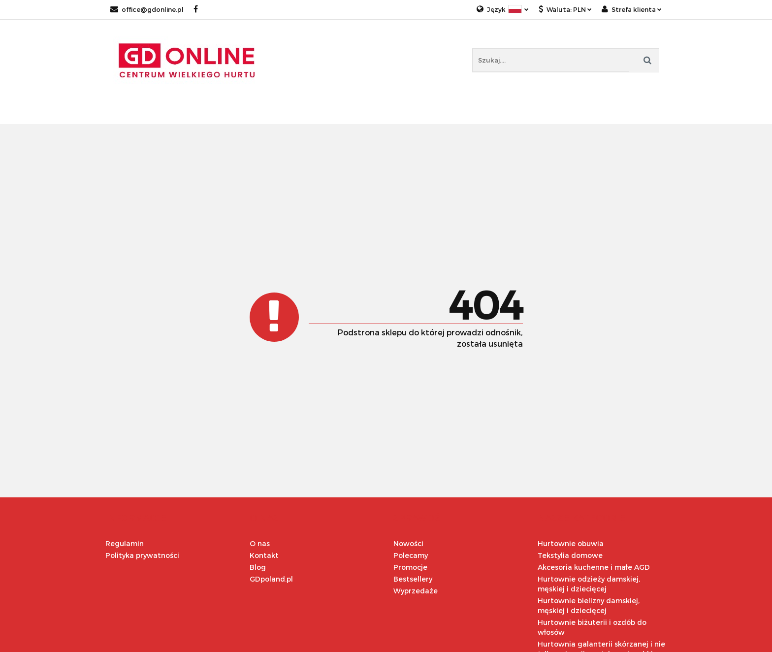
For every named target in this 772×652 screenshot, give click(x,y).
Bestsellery (412, 579)
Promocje (410, 567)
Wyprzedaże (415, 591)
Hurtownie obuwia (571, 543)
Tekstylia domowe (570, 555)
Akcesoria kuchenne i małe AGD (594, 567)
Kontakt (264, 555)
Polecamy (410, 555)
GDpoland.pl (271, 579)
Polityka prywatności (142, 555)
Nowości (408, 543)
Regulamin (124, 543)
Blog (258, 567)
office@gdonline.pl (147, 9)
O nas (260, 543)
